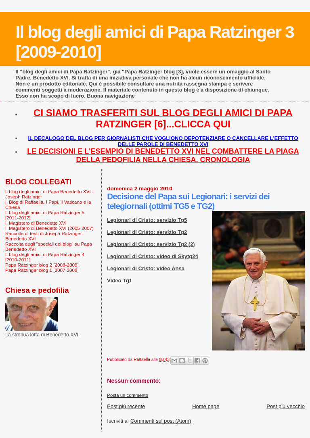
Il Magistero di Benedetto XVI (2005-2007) (49, 228)
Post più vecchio (285, 406)
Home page (205, 406)
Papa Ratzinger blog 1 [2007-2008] (42, 270)
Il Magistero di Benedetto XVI (36, 222)
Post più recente (126, 406)
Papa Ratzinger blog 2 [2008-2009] (42, 264)
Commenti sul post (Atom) (160, 421)
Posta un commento (127, 395)
